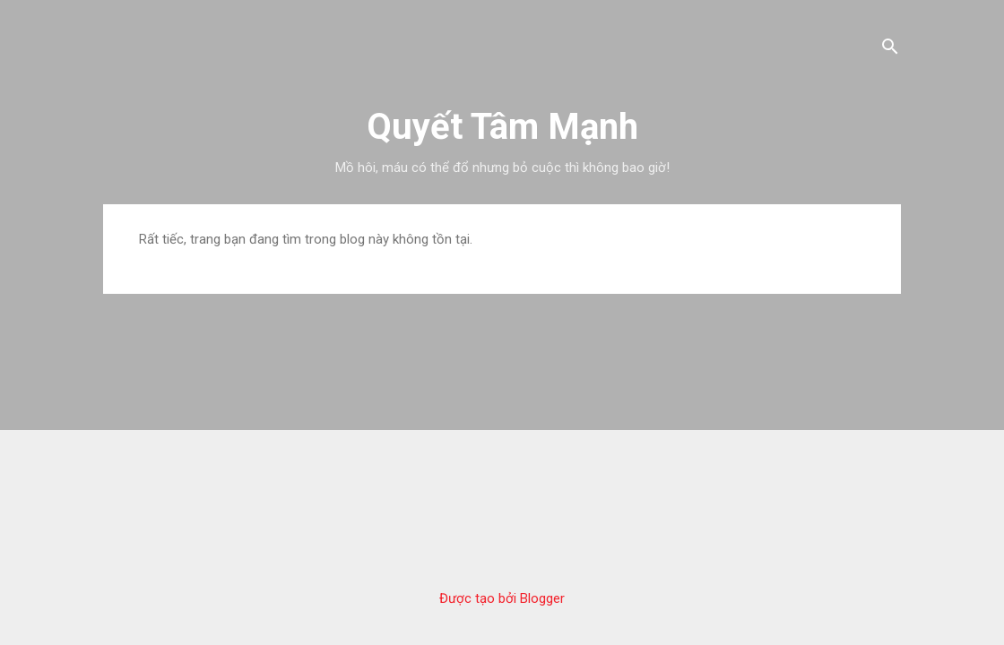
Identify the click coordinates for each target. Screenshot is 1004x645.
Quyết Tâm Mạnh (502, 127)
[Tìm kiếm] (890, 49)
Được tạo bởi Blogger (502, 598)
